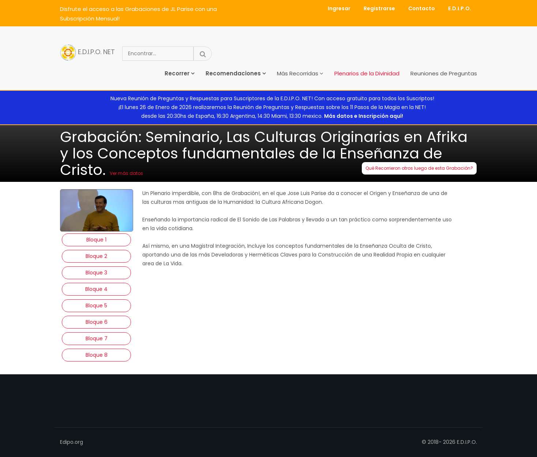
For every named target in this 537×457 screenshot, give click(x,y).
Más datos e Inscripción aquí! (363, 116)
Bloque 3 (96, 272)
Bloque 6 (97, 322)
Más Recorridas (297, 73)
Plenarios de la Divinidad (366, 73)
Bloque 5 (96, 305)
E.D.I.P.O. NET (87, 52)
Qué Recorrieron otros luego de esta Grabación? (419, 168)
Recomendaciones (233, 73)
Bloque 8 (97, 355)
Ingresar (339, 8)
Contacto (421, 8)
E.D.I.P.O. (459, 8)
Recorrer (177, 73)
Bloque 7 (97, 338)
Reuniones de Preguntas (443, 73)
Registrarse (379, 8)
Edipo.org (71, 442)
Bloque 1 (96, 239)
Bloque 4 (96, 289)
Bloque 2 (96, 256)
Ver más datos (126, 173)
